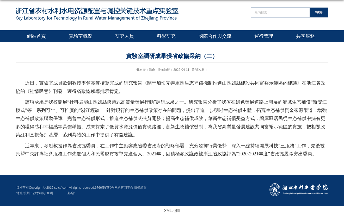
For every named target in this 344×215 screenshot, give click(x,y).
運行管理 (263, 36)
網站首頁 (36, 36)
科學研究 (166, 36)
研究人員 (124, 36)
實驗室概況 (80, 36)
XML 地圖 (172, 210)
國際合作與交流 (215, 36)
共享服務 (305, 36)
